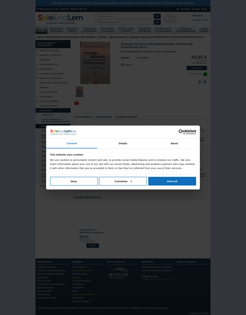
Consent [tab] (72, 143)
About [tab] (174, 143)
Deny (74, 181)
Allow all (172, 181)
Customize (123, 181)
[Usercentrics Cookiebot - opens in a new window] (181, 132)
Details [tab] (123, 143)
